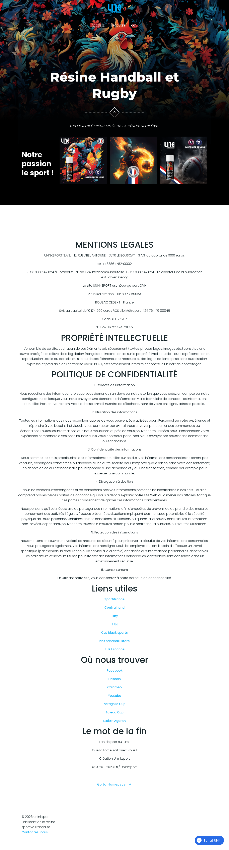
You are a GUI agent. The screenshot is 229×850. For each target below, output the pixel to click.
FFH (115, 630)
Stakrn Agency (114, 726)
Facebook (115, 676)
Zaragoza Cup (114, 710)
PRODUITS (118, 27)
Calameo (114, 693)
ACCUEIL (98, 27)
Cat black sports (114, 638)
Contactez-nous (34, 838)
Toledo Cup (114, 718)
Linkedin (114, 685)
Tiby (114, 622)
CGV (134, 27)
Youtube (114, 701)
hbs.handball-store (114, 647)
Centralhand (114, 613)
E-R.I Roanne (115, 655)
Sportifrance (114, 605)
